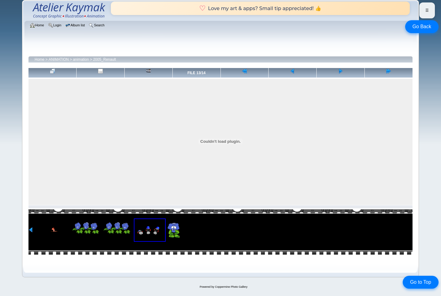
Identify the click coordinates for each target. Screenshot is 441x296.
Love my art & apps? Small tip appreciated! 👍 (260, 8)
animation (81, 59)
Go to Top (420, 282)
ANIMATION (59, 59)
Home (39, 59)
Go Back (422, 26)
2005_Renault (104, 59)
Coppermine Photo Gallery (231, 286)
